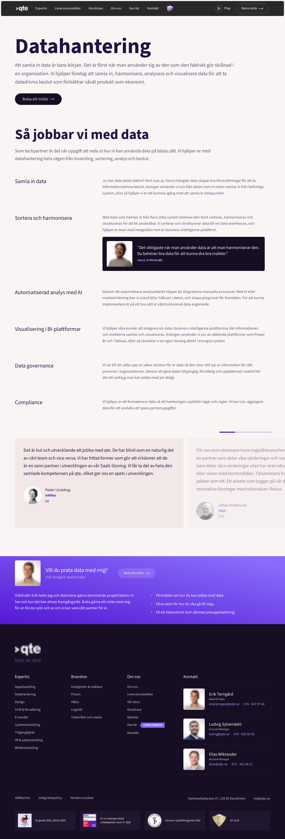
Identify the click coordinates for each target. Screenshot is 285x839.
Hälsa (75, 702)
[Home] (28, 658)
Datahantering (25, 694)
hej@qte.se (262, 798)
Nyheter (133, 717)
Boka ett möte (38, 99)
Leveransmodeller (68, 8)
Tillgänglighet (25, 732)
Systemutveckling (27, 725)
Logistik (76, 709)
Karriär (134, 8)
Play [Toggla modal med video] (222, 8)
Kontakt (153, 8)
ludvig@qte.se (219, 734)
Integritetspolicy (50, 798)
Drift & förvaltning (28, 709)
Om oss (116, 8)
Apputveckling (25, 687)
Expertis (41, 8)
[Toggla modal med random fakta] (170, 8)
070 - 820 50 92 (244, 734)
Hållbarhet (22, 798)
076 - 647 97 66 (254, 704)
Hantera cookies (82, 798)
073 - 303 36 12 (242, 764)
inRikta (50, 495)
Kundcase (96, 8)
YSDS (222, 511)
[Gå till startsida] (25, 9)
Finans (76, 694)
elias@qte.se (218, 764)
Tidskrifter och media (86, 717)
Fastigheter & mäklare (86, 687)
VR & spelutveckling (29, 740)
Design (20, 702)
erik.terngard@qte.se (224, 704)
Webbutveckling (26, 748)
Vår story (133, 702)
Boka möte (252, 8)
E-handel (21, 717)
